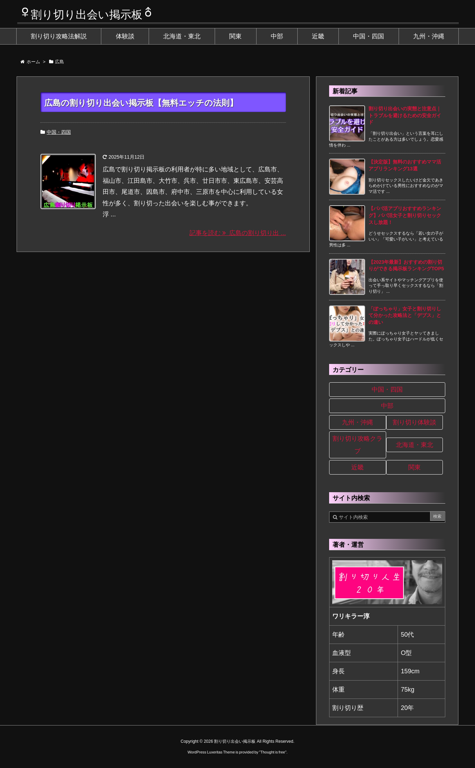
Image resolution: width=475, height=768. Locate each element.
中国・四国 (59, 132)
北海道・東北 (414, 444)
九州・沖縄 (357, 422)
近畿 (357, 467)
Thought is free (272, 752)
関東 (414, 467)
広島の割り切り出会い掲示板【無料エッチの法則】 (141, 102)
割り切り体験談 (414, 422)
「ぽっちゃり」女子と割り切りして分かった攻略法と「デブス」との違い (405, 315)
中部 (387, 405)
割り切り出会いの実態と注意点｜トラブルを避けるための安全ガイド (405, 115)
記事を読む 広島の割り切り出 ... (237, 233)
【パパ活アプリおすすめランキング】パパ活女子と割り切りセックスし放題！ (405, 215)
